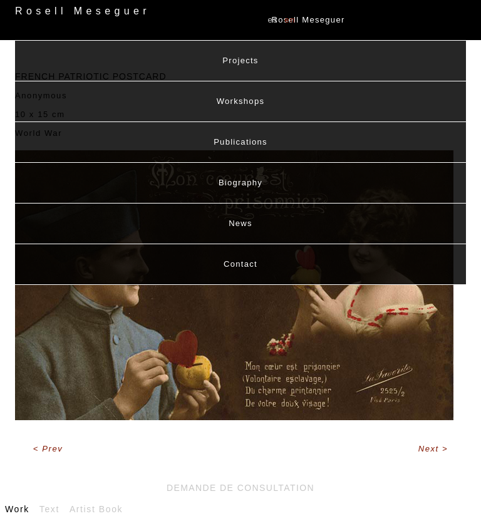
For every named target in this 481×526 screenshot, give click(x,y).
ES (272, 19)
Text (49, 509)
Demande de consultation (240, 488)
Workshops (240, 101)
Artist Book (96, 509)
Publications (240, 142)
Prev (52, 448)
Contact (240, 264)
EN (290, 19)
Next (430, 448)
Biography (240, 182)
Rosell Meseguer (308, 19)
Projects (240, 60)
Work (17, 509)
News (240, 223)
